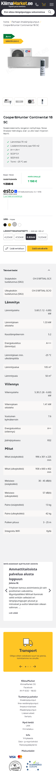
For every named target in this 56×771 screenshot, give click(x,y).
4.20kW (8, 237)
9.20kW (42, 237)
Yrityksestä (28, 716)
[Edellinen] (6, 568)
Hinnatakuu (28, 706)
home (6, 21)
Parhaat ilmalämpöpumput (25, 21)
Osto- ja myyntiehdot (28, 719)
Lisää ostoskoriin (40, 248)
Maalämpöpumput (28, 687)
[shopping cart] (44, 4)
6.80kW (31, 237)
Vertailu (28, 694)
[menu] (52, 4)
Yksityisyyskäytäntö (28, 722)
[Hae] (28, 12)
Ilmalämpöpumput (28, 677)
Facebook (28, 665)
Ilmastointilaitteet (28, 684)
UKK (28, 703)
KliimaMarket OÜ (28, 662)
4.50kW (19, 237)
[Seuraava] (49, 568)
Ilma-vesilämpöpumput (28, 681)
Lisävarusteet (28, 691)
